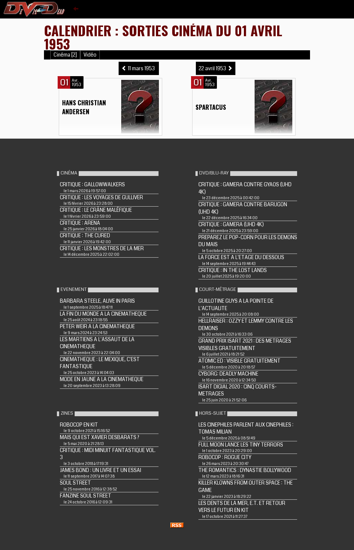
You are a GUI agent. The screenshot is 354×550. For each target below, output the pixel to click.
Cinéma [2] (65, 54)
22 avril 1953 (215, 68)
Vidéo (90, 54)
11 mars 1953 (139, 68)
